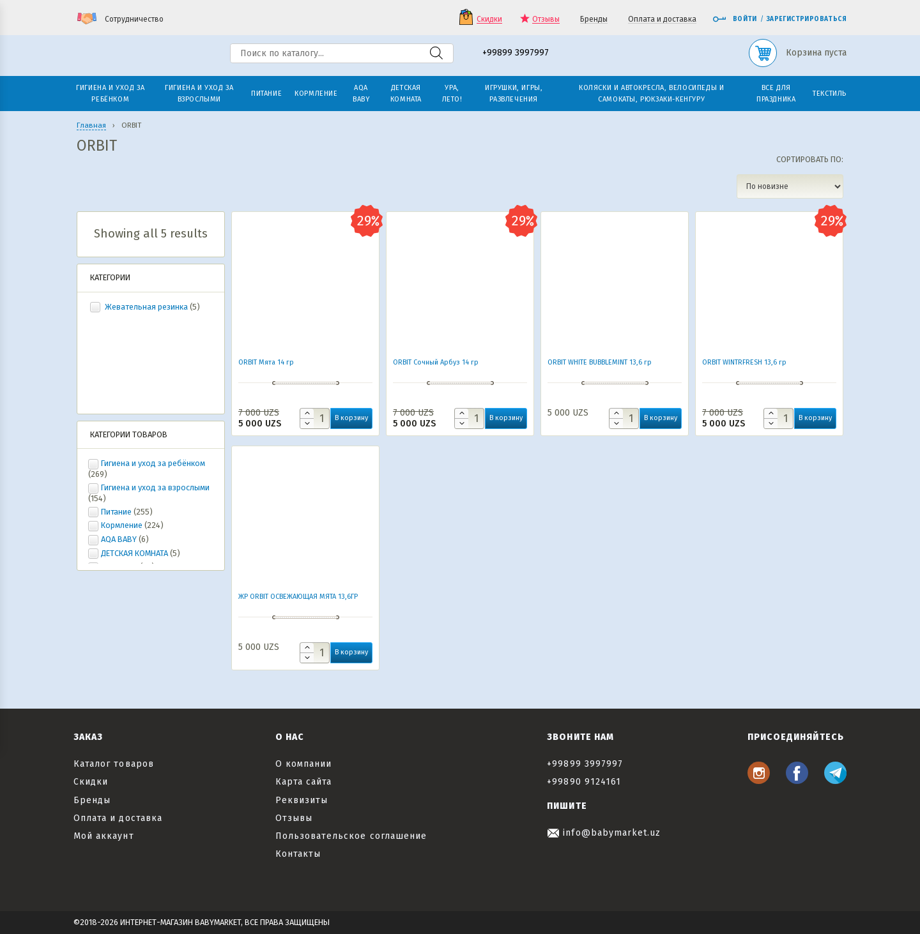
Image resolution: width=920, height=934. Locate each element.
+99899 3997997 (515, 53)
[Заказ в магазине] (790, 186)
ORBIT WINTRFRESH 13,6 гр (744, 362)
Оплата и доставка (662, 19)
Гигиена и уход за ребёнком (153, 463)
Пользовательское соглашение (351, 836)
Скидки (489, 19)
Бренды (594, 19)
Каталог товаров (113, 763)
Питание (116, 511)
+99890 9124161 (584, 781)
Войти (734, 19)
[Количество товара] (314, 418)
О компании (303, 763)
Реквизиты (301, 800)
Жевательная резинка (146, 307)
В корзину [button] (351, 418)
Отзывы (546, 19)
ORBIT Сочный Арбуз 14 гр (436, 362)
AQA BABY (119, 539)
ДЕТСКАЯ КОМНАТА (134, 553)
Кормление (121, 525)
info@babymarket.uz (604, 832)
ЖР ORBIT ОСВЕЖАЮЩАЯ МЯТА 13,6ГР (298, 596)
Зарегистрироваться (807, 19)
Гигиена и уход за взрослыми (155, 487)
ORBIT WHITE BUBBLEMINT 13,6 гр (600, 362)
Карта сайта (303, 781)
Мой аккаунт (103, 836)
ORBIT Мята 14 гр (266, 362)
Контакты (298, 853)
